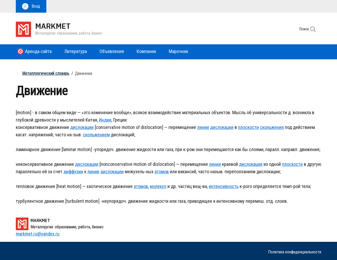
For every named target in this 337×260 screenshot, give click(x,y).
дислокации (82, 127)
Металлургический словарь (45, 73)
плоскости (248, 127)
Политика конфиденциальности (294, 251)
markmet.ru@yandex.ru (38, 234)
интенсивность (224, 186)
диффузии (73, 171)
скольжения (272, 127)
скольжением (96, 134)
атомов (162, 171)
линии (203, 127)
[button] (31, 6)
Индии (105, 120)
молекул (158, 186)
